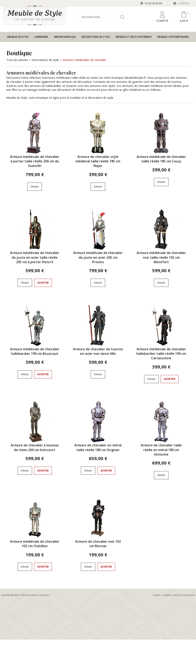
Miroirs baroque (65, 37)
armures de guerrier (129, 82)
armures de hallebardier (45, 86)
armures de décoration (77, 82)
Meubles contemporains (173, 37)
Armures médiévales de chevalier (84, 60)
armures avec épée (102, 86)
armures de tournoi (168, 82)
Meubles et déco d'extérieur (133, 37)
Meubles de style (18, 37)
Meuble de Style (16, 98)
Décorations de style (95, 37)
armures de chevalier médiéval (142, 86)
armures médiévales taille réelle (65, 78)
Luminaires (41, 37)
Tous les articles (17, 60)
